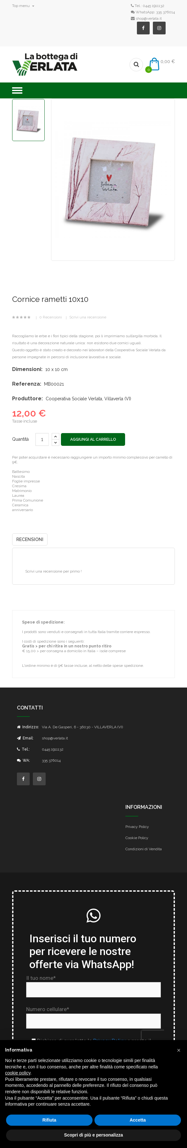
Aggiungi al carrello (93, 439)
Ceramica (20, 505)
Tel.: (23, 749)
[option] (28, 120)
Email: (25, 738)
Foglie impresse (26, 481)
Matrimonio (22, 490)
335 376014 (165, 12)
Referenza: (26, 383)
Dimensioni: (27, 369)
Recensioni (29, 539)
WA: (23, 760)
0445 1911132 (153, 6)
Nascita (18, 476)
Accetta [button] (138, 1120)
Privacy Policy (137, 826)
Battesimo (21, 471)
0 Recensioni (50, 317)
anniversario (22, 510)
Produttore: (27, 398)
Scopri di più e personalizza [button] (93, 1134)
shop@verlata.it (149, 18)
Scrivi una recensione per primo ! (53, 571)
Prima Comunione (27, 500)
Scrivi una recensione (87, 317)
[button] (179, 1050)
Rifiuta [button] (49, 1120)
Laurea (18, 495)
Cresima (19, 486)
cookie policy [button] (17, 1072)
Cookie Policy (136, 838)
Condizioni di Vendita (143, 849)
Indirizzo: (28, 727)
